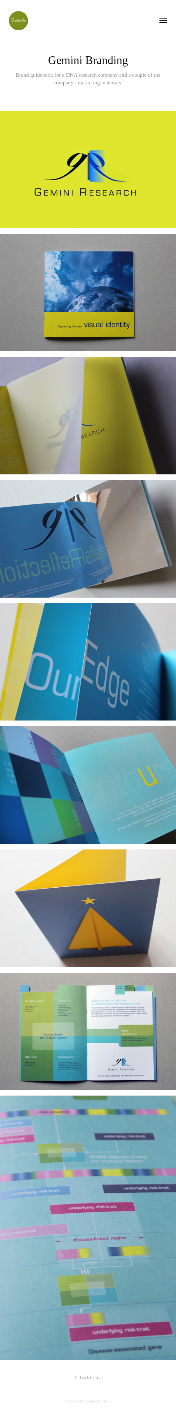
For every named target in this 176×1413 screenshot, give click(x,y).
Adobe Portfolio (98, 1401)
